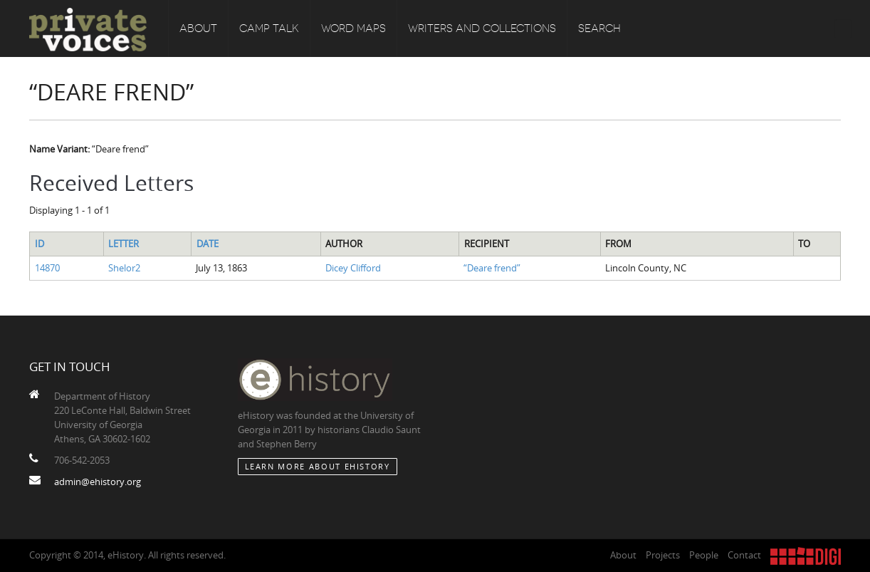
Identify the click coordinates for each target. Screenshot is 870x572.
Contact (744, 554)
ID (39, 243)
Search (599, 28)
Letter (123, 243)
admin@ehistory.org (97, 481)
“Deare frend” (491, 267)
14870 (47, 267)
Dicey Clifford (353, 267)
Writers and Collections (482, 28)
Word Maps (353, 28)
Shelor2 (124, 267)
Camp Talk (269, 28)
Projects (663, 554)
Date (207, 243)
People (703, 554)
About (198, 28)
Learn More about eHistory (317, 466)
